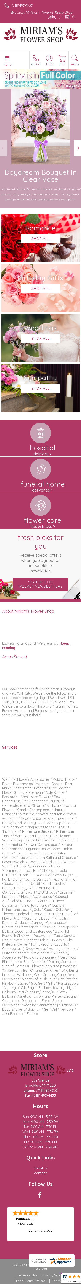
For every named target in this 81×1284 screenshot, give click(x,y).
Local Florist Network (31, 1281)
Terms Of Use (27, 1275)
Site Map (58, 1281)
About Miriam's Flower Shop (28, 611)
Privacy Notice (53, 1275)
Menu (7, 64)
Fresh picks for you (41, 553)
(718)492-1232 (22, 5)
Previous (3, 148)
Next (77, 148)
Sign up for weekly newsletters (40, 584)
